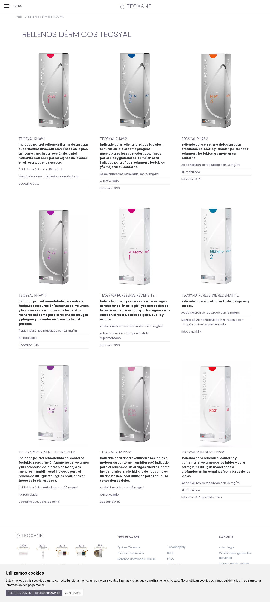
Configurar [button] (73, 592)
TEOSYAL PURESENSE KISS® (203, 452)
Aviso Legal (226, 547)
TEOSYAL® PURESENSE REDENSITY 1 (128, 295)
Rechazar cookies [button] (47, 592)
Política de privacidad (234, 564)
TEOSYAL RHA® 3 (194, 138)
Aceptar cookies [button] (19, 592)
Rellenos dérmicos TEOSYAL (45, 17)
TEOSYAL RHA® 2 (113, 138)
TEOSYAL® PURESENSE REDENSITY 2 (210, 295)
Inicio (19, 17)
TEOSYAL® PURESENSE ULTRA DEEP (47, 452)
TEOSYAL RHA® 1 (32, 138)
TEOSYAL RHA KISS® (116, 452)
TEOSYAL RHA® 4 (32, 295)
